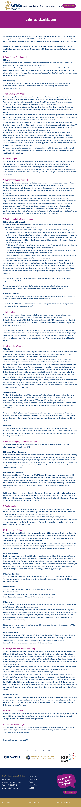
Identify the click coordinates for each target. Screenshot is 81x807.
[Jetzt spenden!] (69, 6)
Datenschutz (67, 802)
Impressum (59, 802)
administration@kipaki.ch (10, 788)
